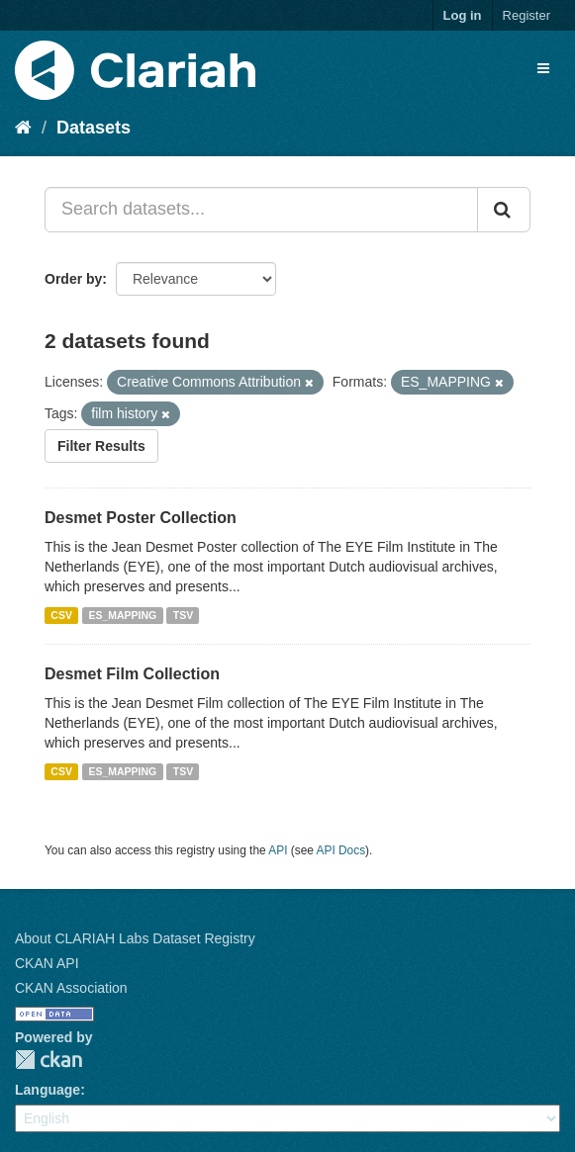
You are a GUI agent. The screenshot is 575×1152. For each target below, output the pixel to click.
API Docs (341, 850)
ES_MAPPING (122, 615)
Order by (73, 279)
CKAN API (47, 963)
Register (526, 15)
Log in (462, 15)
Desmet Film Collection (132, 673)
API (277, 850)
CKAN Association (71, 988)
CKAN (48, 1059)
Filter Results (101, 446)
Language (47, 1090)
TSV (183, 615)
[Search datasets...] (261, 209)
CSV (61, 615)
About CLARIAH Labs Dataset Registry (135, 938)
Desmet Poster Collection (141, 517)
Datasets (93, 127)
